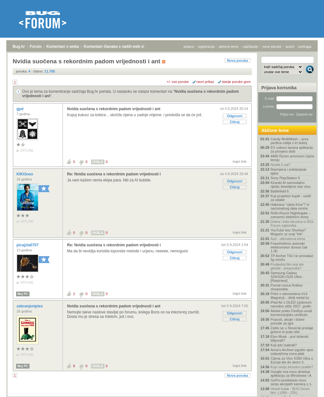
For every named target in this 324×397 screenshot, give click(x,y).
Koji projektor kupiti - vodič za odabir (291, 198)
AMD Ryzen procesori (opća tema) (292, 158)
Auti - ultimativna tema (288, 239)
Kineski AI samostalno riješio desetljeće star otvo (291, 184)
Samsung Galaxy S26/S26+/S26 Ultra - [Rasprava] (287, 276)
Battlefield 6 (280, 191)
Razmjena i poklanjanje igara (289, 171)
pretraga (304, 46)
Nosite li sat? (280, 165)
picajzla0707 (28, 245)
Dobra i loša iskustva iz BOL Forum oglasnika (292, 223)
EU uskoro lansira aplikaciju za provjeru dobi (292, 149)
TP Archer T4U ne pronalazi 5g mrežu (292, 258)
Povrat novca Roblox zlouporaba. (287, 287)
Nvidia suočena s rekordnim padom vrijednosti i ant (113, 109)
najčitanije (250, 46)
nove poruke (272, 46)
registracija (206, 46)
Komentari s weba (63, 46)
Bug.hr (19, 46)
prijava (189, 46)
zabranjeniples (30, 306)
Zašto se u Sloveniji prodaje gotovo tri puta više (292, 330)
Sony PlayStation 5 (285, 178)
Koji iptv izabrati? (284, 345)
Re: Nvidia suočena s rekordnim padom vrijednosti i (114, 174)
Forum (35, 46)
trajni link (239, 161)
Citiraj (235, 122)
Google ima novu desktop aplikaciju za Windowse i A (291, 373)
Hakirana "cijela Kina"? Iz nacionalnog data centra (290, 206)
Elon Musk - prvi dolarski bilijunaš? (289, 338)
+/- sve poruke (178, 82)
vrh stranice (307, 388)
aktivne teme (229, 46)
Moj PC (22, 294)
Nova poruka (237, 60)
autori (290, 46)
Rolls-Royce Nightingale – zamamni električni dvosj (291, 215)
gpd (20, 109)
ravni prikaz (205, 82)
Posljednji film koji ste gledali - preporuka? (287, 266)
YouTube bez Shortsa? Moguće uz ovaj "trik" (288, 232)
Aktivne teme (275, 130)
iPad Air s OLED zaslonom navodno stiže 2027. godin (291, 304)
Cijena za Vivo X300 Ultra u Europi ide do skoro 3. (292, 360)
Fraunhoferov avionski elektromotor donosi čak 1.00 (289, 247)
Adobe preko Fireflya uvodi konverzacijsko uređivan (291, 313)
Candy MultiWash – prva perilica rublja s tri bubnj (289, 141)
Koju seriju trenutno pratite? (292, 367)
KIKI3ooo (25, 174)
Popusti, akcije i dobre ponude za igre (288, 321)
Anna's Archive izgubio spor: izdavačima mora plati (292, 352)
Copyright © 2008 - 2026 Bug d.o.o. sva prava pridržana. (162, 395)
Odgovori (234, 116)
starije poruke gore (236, 82)
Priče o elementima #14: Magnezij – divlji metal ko (290, 295)
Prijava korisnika (278, 87)
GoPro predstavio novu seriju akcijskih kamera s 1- (291, 382)
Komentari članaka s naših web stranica (120, 46)
